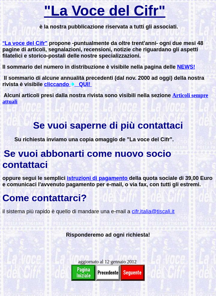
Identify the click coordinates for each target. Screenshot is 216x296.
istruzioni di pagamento (98, 178)
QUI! (83, 84)
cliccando (57, 84)
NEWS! (186, 67)
